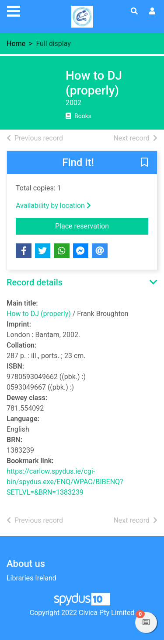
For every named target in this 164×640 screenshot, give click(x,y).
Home (16, 43)
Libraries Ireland (31, 578)
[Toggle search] (134, 11)
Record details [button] (35, 282)
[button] (144, 163)
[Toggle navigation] (13, 10)
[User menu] (152, 11)
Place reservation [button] (101, 225)
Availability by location (53, 205)
